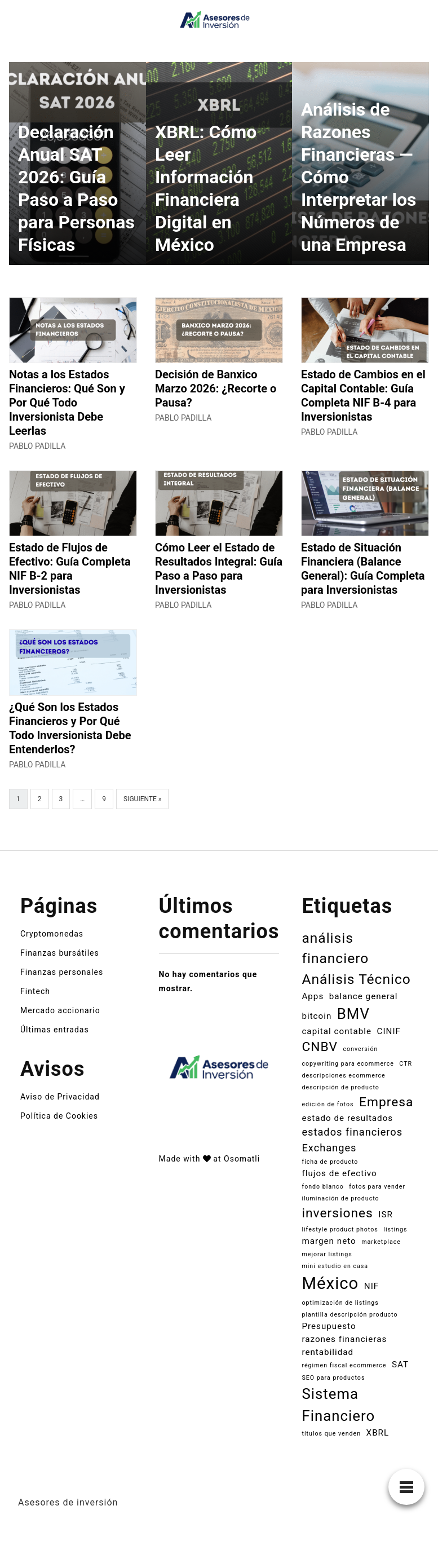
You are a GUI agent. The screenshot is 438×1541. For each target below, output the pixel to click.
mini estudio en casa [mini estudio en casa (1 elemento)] (335, 1266)
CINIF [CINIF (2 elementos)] (389, 1031)
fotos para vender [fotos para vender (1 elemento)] (377, 1186)
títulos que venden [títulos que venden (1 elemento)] (331, 1433)
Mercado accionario (60, 1010)
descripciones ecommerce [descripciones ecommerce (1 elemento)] (343, 1075)
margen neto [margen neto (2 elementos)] (329, 1241)
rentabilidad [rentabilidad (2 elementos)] (327, 1352)
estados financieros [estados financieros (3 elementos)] (352, 1132)
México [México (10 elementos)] (330, 1283)
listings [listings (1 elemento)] (395, 1229)
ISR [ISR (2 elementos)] (385, 1214)
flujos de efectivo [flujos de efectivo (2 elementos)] (339, 1173)
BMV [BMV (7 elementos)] (353, 1013)
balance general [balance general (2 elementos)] (363, 996)
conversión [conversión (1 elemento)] (360, 1049)
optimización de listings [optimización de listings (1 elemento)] (340, 1302)
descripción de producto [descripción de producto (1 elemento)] (340, 1087)
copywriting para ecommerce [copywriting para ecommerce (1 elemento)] (347, 1063)
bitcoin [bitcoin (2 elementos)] (316, 1016)
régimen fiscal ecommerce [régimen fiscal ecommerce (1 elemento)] (344, 1365)
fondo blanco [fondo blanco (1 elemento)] (322, 1186)
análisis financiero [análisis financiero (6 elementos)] (335, 948)
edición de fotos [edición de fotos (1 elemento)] (327, 1104)
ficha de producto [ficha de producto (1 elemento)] (330, 1161)
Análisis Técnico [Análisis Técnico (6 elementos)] (356, 979)
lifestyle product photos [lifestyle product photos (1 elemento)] (340, 1229)
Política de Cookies (59, 1115)
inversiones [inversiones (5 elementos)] (337, 1213)
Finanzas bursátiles (59, 952)
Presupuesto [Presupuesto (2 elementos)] (329, 1326)
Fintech (35, 991)
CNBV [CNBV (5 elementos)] (319, 1046)
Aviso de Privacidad (60, 1096)
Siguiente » (142, 799)
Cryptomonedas (51, 933)
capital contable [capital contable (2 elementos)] (336, 1031)
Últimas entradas (54, 1029)
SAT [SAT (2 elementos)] (400, 1364)
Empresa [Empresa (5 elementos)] (386, 1102)
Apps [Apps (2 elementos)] (313, 996)
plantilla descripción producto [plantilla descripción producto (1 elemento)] (349, 1314)
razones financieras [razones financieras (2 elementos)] (344, 1339)
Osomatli (242, 1158)
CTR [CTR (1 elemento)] (405, 1063)
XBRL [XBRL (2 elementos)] (378, 1433)
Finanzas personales (61, 972)
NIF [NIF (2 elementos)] (371, 1286)
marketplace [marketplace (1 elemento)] (381, 1242)
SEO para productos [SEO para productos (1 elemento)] (333, 1377)
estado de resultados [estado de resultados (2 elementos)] (347, 1118)
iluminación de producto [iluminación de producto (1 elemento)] (340, 1198)
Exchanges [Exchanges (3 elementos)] (329, 1148)
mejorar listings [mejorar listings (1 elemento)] (327, 1254)
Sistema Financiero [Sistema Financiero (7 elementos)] (338, 1404)
